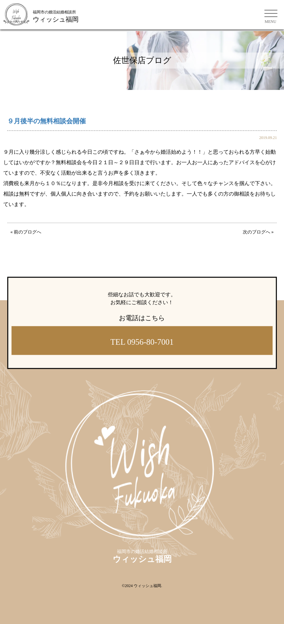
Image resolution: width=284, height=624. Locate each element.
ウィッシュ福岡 (147, 585)
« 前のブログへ (26, 232)
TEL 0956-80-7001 (142, 342)
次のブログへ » (258, 232)
